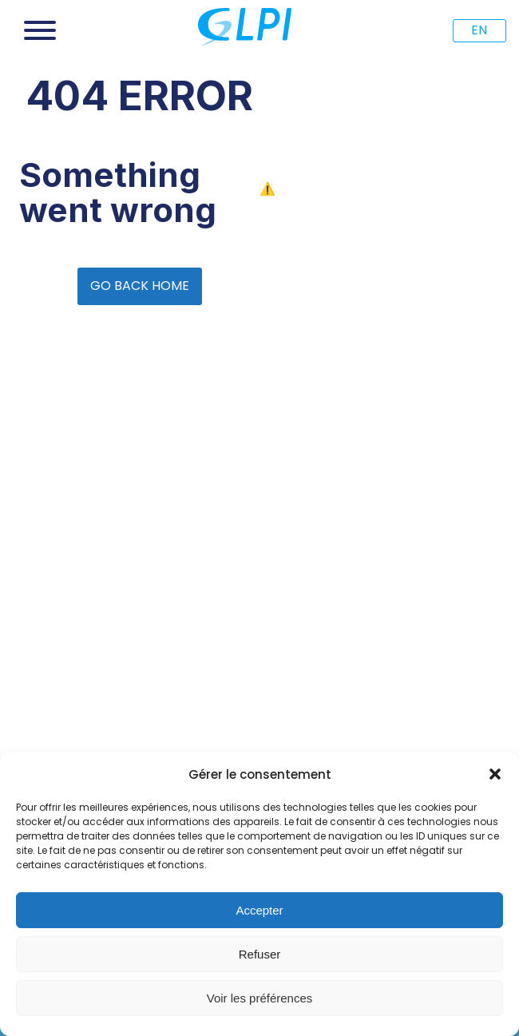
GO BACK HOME (139, 285)
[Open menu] (40, 30)
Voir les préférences (260, 998)
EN (479, 30)
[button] (495, 774)
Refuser (260, 954)
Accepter (259, 910)
